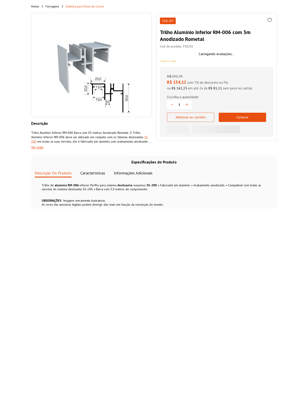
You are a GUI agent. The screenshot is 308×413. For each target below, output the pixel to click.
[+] (187, 104)
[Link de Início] (35, 6)
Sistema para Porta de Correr (85, 6)
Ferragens (52, 6)
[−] (172, 104)
